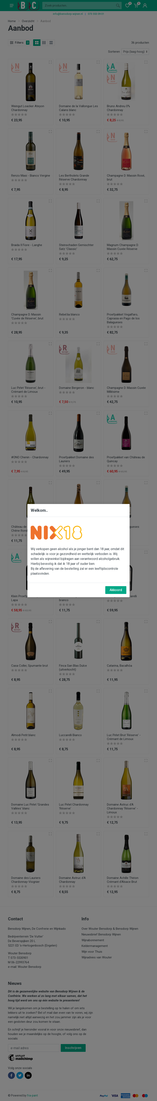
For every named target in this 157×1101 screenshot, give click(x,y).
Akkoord (116, 590)
